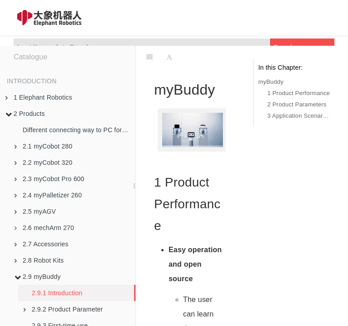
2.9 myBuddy (37, 276)
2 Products (25, 113)
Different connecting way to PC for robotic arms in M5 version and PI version (79, 130)
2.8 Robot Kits (39, 260)
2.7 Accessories (41, 244)
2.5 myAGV (35, 211)
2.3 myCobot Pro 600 (49, 178)
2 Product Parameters (296, 104)
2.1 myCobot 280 (43, 146)
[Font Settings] (169, 57)
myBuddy (271, 81)
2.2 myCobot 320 (43, 162)
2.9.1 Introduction (57, 293)
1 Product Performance (298, 93)
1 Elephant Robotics (38, 97)
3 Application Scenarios (298, 115)
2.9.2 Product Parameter (63, 309)
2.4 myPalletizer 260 (48, 195)
